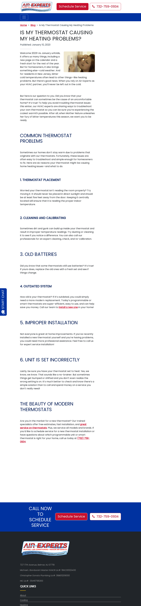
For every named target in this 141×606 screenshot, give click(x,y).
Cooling (24, 600)
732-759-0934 (105, 6)
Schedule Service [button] (72, 6)
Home (23, 25)
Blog (32, 25)
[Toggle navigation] (24, 17)
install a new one (68, 307)
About (23, 595)
